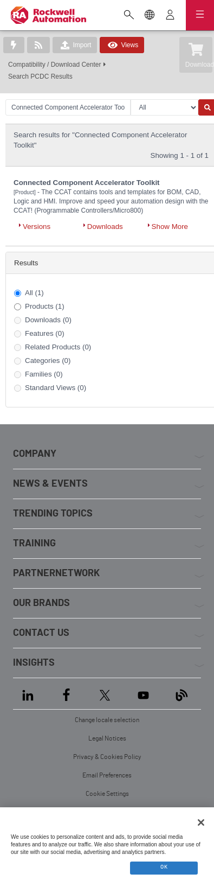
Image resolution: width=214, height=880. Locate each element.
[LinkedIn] (30, 693)
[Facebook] (66, 693)
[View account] (170, 15)
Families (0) (44, 374)
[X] (104, 693)
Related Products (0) (58, 347)
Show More (170, 226)
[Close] (201, 822)
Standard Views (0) (55, 388)
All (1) (34, 293)
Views (122, 45)
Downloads (105, 226)
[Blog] (181, 693)
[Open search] (129, 15)
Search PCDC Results (40, 76)
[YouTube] (143, 693)
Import (75, 45)
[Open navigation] (200, 15)
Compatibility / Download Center (54, 64)
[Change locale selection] (149, 15)
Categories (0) (47, 360)
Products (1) (44, 306)
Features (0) (44, 333)
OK (163, 867)
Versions (36, 226)
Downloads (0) (48, 320)
